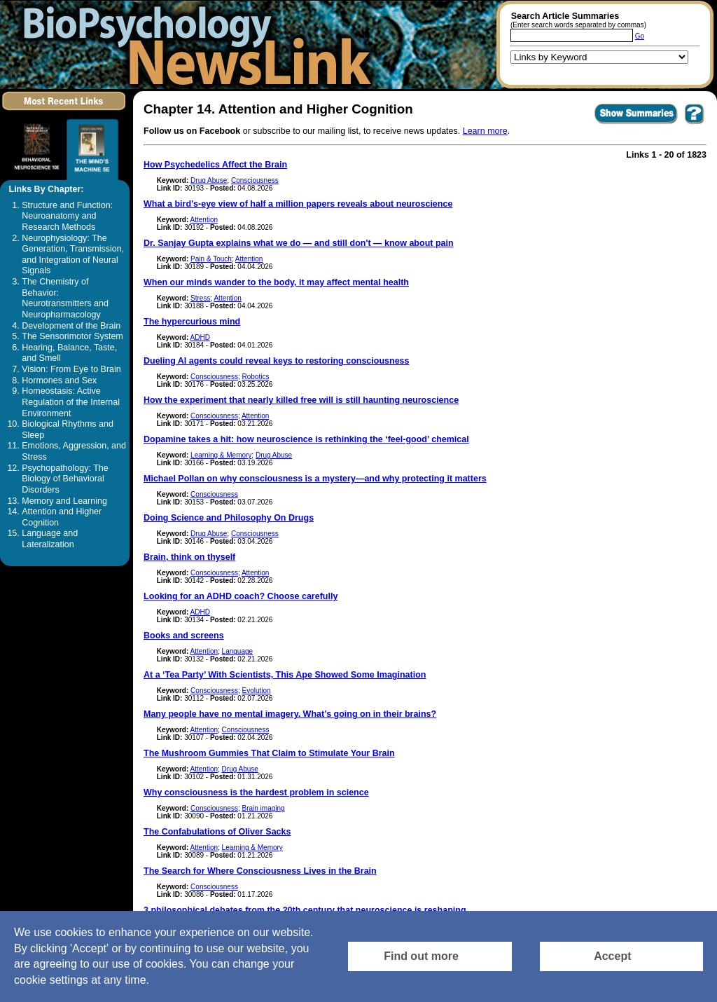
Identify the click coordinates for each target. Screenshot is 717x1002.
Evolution (256, 690)
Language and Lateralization (50, 538)
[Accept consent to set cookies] (621, 956)
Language (237, 651)
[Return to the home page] (192, 44)
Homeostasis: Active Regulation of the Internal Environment (71, 402)
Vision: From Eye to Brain (71, 369)
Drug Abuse (208, 180)
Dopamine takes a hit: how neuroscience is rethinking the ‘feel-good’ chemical (306, 439)
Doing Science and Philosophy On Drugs (229, 518)
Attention (204, 220)
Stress (200, 298)
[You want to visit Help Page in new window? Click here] (694, 123)
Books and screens (184, 635)
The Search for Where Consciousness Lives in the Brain (260, 871)
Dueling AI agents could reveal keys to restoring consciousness (277, 361)
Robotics (255, 376)
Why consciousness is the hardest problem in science (256, 792)
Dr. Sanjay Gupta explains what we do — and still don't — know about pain (299, 243)
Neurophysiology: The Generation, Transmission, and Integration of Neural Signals (73, 254)
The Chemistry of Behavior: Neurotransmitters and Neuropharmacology (65, 298)
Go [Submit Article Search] (639, 36)
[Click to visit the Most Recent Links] (65, 113)
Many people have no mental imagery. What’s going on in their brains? (290, 714)
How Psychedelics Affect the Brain (215, 165)
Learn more (485, 131)
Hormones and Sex (59, 380)
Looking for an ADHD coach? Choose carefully (240, 596)
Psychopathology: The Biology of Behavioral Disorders (65, 479)
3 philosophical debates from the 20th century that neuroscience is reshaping (305, 910)
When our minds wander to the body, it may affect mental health (276, 282)
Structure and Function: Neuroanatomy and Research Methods (67, 216)
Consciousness (255, 180)
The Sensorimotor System (72, 336)
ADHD (200, 337)
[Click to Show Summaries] (636, 123)
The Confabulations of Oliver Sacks (217, 832)
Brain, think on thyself (189, 557)
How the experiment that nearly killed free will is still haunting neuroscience (301, 400)
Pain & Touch (211, 259)
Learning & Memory (220, 455)
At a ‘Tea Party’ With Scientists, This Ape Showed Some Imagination (285, 675)
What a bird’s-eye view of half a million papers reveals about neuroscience (298, 204)
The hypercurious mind (192, 322)
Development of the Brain (71, 326)
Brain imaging (263, 808)
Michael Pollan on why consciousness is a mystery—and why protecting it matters (315, 478)
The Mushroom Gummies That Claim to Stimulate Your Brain (269, 753)
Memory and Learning (64, 501)
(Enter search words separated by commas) (578, 25)
